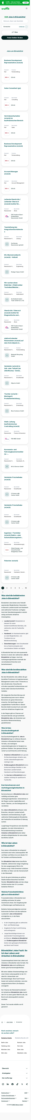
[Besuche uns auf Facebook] (12, 1084)
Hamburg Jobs (5, 1046)
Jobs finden (10, 1022)
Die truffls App (15, 1078)
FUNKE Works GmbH (17, 1104)
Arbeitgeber (15, 1073)
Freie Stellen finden (15, 38)
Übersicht (15, 1068)
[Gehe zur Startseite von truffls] (5, 8)
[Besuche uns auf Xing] (27, 1084)
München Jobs (5, 1049)
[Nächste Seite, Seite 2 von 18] (2, 592)
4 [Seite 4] (15, 588)
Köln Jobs (4, 1053)
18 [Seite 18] (26, 588)
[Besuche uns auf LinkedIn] (8, 1084)
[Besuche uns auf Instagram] (3, 1084)
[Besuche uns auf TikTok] (17, 1084)
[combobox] (14, 21)
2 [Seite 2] (6, 588)
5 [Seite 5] (19, 588)
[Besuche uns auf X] (22, 1084)
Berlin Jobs (4, 1042)
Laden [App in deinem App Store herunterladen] (25, 2)
